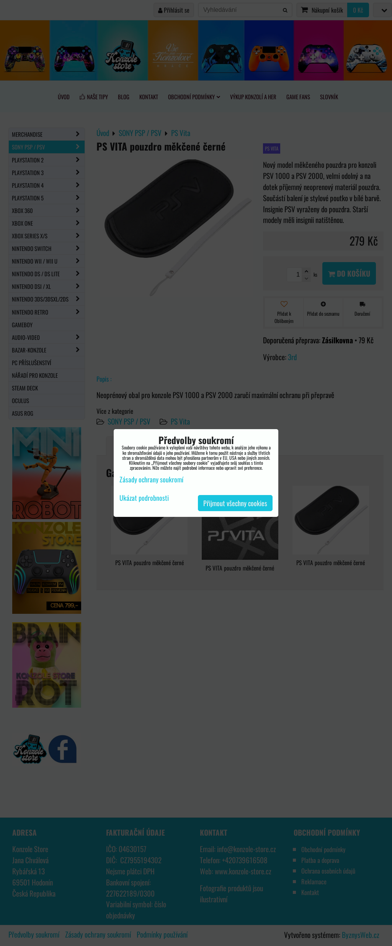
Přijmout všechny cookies (235, 503)
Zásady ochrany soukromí (151, 479)
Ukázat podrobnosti (144, 498)
